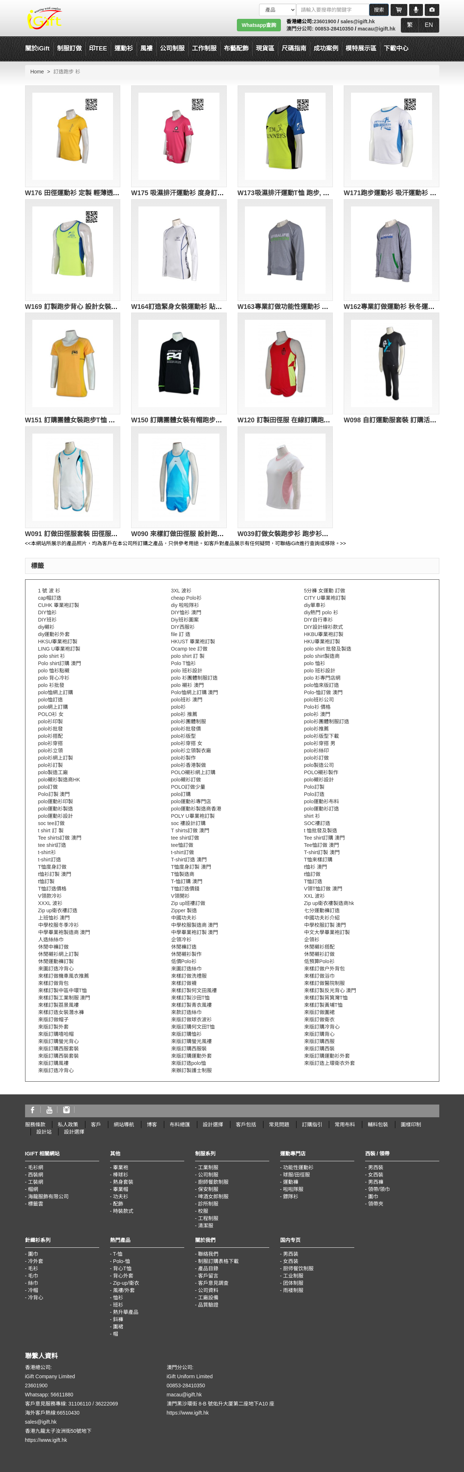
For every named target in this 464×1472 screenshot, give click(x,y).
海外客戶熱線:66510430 (52, 1413)
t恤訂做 (312, 874)
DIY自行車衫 (318, 620)
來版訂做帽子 (53, 1019)
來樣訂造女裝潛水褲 (61, 1012)
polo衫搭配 (50, 736)
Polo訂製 (314, 787)
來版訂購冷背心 (322, 1027)
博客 (152, 1124)
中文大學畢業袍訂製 (327, 932)
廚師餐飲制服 (213, 1182)
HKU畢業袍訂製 (322, 641)
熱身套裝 (123, 1182)
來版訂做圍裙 (319, 1012)
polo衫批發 (50, 729)
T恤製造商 (183, 874)
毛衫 (33, 1268)
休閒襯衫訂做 (319, 954)
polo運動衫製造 (55, 809)
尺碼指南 (294, 48)
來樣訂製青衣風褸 (191, 1005)
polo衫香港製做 (188, 765)
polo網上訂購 (53, 707)
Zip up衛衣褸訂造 (58, 910)
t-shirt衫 (47, 852)
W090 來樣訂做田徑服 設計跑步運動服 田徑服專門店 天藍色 (218, 534)
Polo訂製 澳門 (54, 794)
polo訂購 (181, 794)
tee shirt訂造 (52, 845)
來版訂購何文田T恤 (193, 1027)
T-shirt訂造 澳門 (189, 859)
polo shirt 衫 (51, 656)
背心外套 (123, 1276)
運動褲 (290, 1182)
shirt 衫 (312, 816)
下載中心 (396, 48)
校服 (203, 1211)
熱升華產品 (125, 1312)
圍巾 (373, 1196)
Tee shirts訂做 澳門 (60, 838)
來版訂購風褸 (53, 1063)
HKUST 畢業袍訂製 (193, 641)
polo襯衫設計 (319, 780)
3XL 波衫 (181, 591)
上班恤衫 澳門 (54, 918)
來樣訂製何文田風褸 (194, 990)
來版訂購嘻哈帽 (56, 1034)
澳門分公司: (300, 29)
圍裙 (118, 1327)
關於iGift (37, 48)
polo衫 (178, 707)
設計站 (44, 1132)
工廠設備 (208, 1297)
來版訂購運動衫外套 (327, 1056)
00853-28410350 (334, 29)
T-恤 (117, 1254)
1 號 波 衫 (49, 591)
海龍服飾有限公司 (48, 1196)
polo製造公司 (319, 765)
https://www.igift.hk (46, 1440)
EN (429, 25)
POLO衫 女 (51, 714)
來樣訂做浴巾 (319, 976)
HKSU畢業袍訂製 (58, 641)
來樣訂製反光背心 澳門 (330, 990)
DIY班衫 (47, 620)
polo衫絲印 (316, 750)
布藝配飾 (236, 48)
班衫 (118, 1305)
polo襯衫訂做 (186, 780)
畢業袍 (120, 1167)
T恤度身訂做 (52, 867)
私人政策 (68, 1124)
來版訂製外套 (53, 1027)
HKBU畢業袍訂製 (324, 634)
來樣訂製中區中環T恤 (62, 990)
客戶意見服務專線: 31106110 (58, 1404)
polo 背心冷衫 (53, 678)
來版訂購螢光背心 (58, 1041)
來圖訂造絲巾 (186, 969)
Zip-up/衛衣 (126, 1283)
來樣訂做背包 (53, 983)
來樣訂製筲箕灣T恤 (326, 998)
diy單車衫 (315, 605)
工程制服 (208, 1218)
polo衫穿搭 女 (186, 743)
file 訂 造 (181, 634)
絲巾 (33, 1283)
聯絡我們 (208, 1254)
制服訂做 (69, 48)
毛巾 (33, 1276)
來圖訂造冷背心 (56, 969)
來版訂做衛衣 (319, 1019)
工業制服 (208, 1167)
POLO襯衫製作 (321, 772)
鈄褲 (118, 1319)
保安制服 (208, 1189)
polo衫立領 (50, 750)
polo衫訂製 (50, 765)
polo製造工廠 (53, 772)
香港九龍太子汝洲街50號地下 (58, 1431)
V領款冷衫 (50, 896)
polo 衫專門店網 (322, 678)
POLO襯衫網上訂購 (193, 772)
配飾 (118, 1204)
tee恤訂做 (182, 845)
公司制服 (208, 1175)
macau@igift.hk (376, 29)
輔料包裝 (378, 1124)
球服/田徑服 (296, 1175)
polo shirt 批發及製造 (328, 649)
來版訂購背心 (319, 1034)
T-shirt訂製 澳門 (322, 852)
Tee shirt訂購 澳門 (324, 838)
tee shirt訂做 (185, 838)
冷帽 (33, 1290)
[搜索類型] (277, 10)
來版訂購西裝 (319, 1048)
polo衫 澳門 (317, 714)
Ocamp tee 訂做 (189, 649)
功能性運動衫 (298, 1167)
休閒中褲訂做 (53, 947)
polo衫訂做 (316, 758)
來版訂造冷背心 (56, 1070)
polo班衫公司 (319, 700)
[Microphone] (416, 10)
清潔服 (205, 1225)
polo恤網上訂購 (55, 692)
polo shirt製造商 (322, 656)
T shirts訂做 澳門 (190, 830)
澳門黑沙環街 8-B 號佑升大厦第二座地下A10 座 (220, 1404)
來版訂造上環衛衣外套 (329, 1063)
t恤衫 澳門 (315, 867)
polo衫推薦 (316, 729)
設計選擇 (213, 1124)
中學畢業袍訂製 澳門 (194, 932)
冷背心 (35, 1297)
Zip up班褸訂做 (188, 903)
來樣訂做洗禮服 (189, 976)
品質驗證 (208, 1305)
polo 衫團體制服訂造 (194, 678)
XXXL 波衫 (50, 903)
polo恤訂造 (50, 700)
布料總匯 (180, 1124)
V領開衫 (180, 896)
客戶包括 (246, 1124)
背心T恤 (122, 1268)
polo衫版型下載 (321, 736)
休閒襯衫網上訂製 (58, 954)
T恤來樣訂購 (318, 859)
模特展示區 (361, 48)
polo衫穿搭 (50, 743)
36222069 (106, 1404)
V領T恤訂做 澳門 (323, 889)
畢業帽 (120, 1189)
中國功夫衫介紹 (322, 918)
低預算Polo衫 (319, 961)
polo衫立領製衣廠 (191, 750)
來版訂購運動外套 (191, 1056)
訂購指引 (312, 1124)
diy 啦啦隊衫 (185, 605)
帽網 (33, 1189)
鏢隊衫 (290, 1196)
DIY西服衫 (183, 627)
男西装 (290, 1254)
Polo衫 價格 (317, 707)
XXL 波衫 (314, 896)
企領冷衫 (181, 939)
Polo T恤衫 (183, 663)
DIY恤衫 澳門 (186, 612)
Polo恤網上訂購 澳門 (194, 692)
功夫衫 (120, 1196)
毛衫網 (35, 1167)
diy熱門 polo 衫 (321, 612)
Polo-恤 (121, 1261)
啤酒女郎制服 (213, 1196)
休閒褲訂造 (184, 947)
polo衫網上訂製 (55, 758)
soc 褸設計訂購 (188, 823)
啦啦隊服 (293, 1189)
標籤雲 (35, 1204)
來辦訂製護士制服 (191, 1070)
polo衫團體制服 (188, 721)
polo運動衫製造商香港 (196, 809)
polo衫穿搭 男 (319, 743)
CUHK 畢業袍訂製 (59, 605)
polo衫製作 (183, 758)
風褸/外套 (124, 1290)
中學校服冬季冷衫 (58, 925)
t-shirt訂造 (49, 859)
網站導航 (124, 1124)
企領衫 (311, 939)
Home (37, 72)
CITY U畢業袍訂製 (325, 598)
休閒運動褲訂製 (56, 961)
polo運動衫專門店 (191, 801)
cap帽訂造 (50, 598)
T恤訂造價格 (52, 889)
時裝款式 (123, 1211)
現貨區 (265, 48)
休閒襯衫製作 (186, 954)
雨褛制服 (293, 1290)
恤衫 (118, 1297)
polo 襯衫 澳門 (187, 685)
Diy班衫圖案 (185, 620)
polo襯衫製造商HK (59, 780)
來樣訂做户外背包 (324, 969)
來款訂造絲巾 (186, 1012)
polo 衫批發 (51, 685)
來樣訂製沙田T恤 (190, 998)
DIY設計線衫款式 (323, 627)
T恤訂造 (313, 881)
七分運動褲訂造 (322, 910)
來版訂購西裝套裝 (58, 1056)
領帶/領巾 (379, 1189)
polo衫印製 (50, 721)
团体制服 (293, 1283)
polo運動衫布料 (321, 801)
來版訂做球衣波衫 (191, 1019)
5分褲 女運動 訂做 (325, 591)
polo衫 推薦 (184, 714)
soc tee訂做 (51, 823)
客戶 (96, 1124)
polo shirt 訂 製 (188, 656)
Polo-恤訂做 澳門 (323, 692)
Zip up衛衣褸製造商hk (329, 903)
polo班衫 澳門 (186, 700)
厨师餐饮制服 (298, 1268)
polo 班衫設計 (186, 670)
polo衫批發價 (186, 729)
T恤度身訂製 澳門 (191, 867)
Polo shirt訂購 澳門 (59, 663)
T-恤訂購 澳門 (186, 881)
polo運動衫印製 (55, 801)
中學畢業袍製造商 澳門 (64, 932)
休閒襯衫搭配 (319, 947)
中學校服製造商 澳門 (194, 925)
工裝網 (35, 1182)
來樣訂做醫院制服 (324, 983)
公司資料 (208, 1290)
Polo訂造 (314, 794)
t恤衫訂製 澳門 (55, 874)
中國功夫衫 (184, 918)
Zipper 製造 (184, 910)
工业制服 (293, 1276)
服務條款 (35, 1124)
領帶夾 (375, 1204)
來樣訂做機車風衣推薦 (63, 976)
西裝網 (35, 1175)
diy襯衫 (46, 627)
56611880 (62, 1394)
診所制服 (208, 1204)
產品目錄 (208, 1268)
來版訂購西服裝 (189, 1048)
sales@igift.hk (357, 21)
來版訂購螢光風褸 (191, 1041)
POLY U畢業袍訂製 (193, 816)
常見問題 (279, 1124)
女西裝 (375, 1175)
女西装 (290, 1261)
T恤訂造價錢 (185, 889)
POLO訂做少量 (188, 787)
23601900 (325, 21)
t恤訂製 (46, 881)
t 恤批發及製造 (321, 830)
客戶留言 (208, 1276)
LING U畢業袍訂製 (59, 649)
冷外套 (35, 1261)
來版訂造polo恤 (188, 1063)
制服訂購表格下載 (218, 1261)
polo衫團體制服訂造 (326, 721)
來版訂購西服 (319, 1041)
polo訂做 (48, 787)
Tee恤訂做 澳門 (321, 845)
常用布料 (345, 1124)
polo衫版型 (183, 736)
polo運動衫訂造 (321, 809)
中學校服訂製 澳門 (325, 925)
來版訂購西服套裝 (58, 1048)
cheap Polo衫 (186, 598)
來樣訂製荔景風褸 (58, 1005)
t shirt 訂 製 (51, 830)
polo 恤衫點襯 (53, 670)
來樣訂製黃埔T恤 (323, 1005)
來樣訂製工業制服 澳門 (64, 998)
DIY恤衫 (47, 612)
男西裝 (375, 1167)
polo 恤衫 (314, 663)
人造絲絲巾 (51, 939)
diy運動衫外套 (54, 634)
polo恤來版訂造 (321, 685)
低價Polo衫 (184, 961)
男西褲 (375, 1182)
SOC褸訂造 (317, 823)
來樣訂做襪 (184, 983)
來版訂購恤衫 (186, 1034)
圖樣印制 (411, 1124)
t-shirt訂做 (182, 852)
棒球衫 (120, 1175)
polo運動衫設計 (55, 816)
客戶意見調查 (213, 1283)
